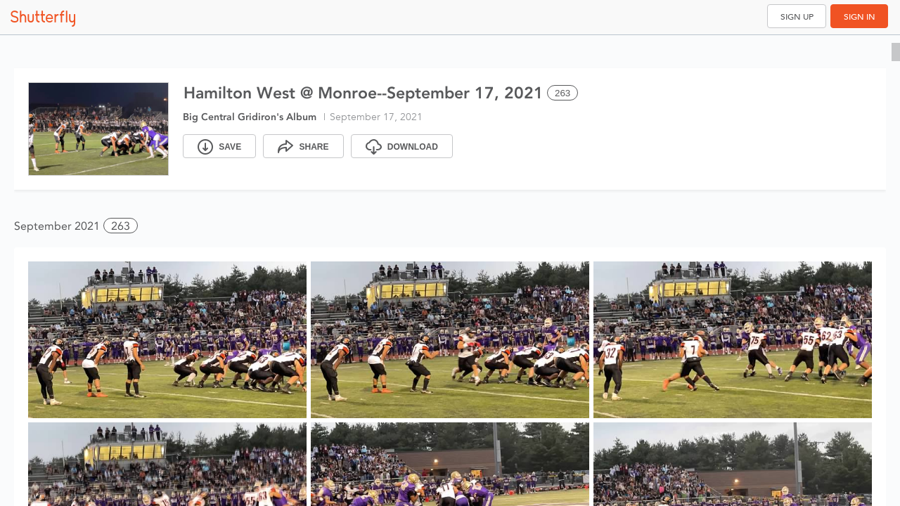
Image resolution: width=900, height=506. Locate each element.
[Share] (303, 146)
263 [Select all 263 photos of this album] (562, 93)
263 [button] (120, 226)
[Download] (402, 146)
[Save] (219, 146)
